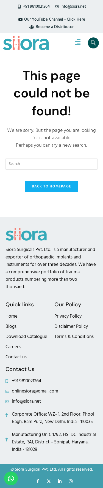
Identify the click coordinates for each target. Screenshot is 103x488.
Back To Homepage (51, 186)
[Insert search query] (51, 164)
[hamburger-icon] (77, 43)
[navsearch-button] (93, 42)
